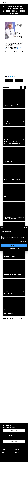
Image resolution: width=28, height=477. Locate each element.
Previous (9, 80)
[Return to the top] (3, 446)
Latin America (8, 72)
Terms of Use (17, 449)
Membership (14, 430)
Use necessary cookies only (14, 248)
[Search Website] (23, 2)
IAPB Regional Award (18, 48)
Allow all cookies (14, 245)
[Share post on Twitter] (11, 76)
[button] (24, 1)
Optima (25, 459)
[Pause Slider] (21, 318)
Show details (22, 241)
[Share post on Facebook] (9, 76)
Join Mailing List (14, 441)
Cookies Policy (4, 452)
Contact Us (3, 449)
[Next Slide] (25, 87)
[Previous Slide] (21, 87)
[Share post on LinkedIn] (13, 76)
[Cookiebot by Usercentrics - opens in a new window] (23, 227)
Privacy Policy (17, 452)
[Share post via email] (15, 76)
